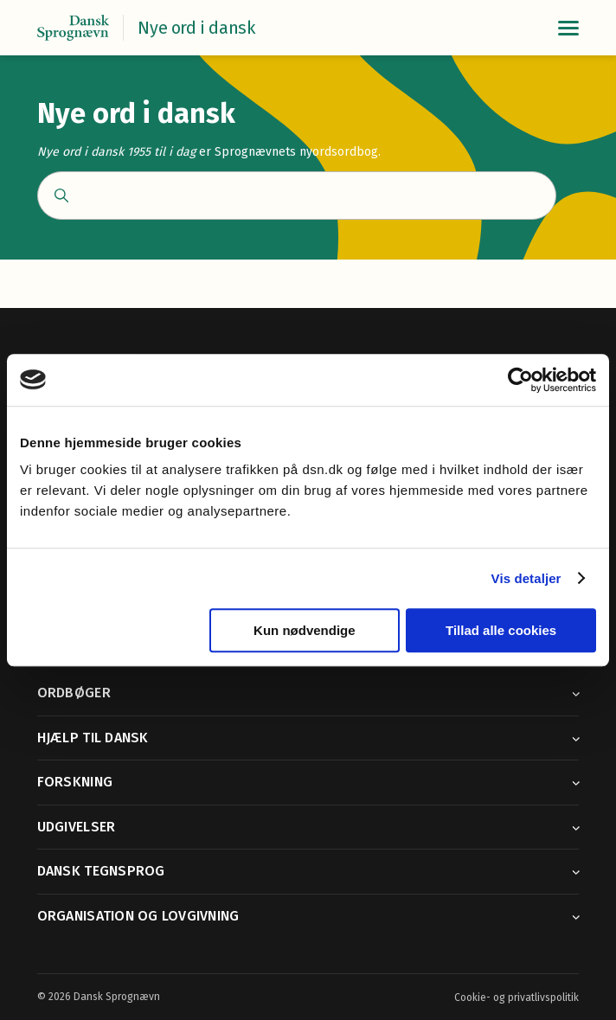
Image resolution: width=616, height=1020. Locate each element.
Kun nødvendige (304, 630)
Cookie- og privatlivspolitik (516, 997)
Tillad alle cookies (501, 630)
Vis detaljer (526, 578)
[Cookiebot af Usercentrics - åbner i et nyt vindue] (520, 380)
